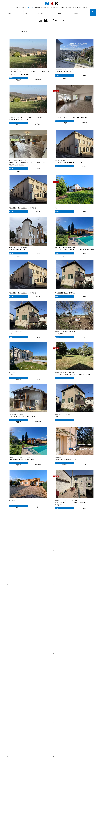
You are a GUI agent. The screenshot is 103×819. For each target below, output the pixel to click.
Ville (42, 11)
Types (26, 11)
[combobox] (15, 13)
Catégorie (11, 11)
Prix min (60, 11)
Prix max (76, 11)
